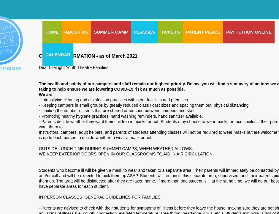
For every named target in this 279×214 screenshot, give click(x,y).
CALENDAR (57, 54)
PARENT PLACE (203, 31)
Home (52, 31)
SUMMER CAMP (111, 31)
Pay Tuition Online (249, 31)
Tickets (170, 31)
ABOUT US (76, 31)
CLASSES (144, 31)
